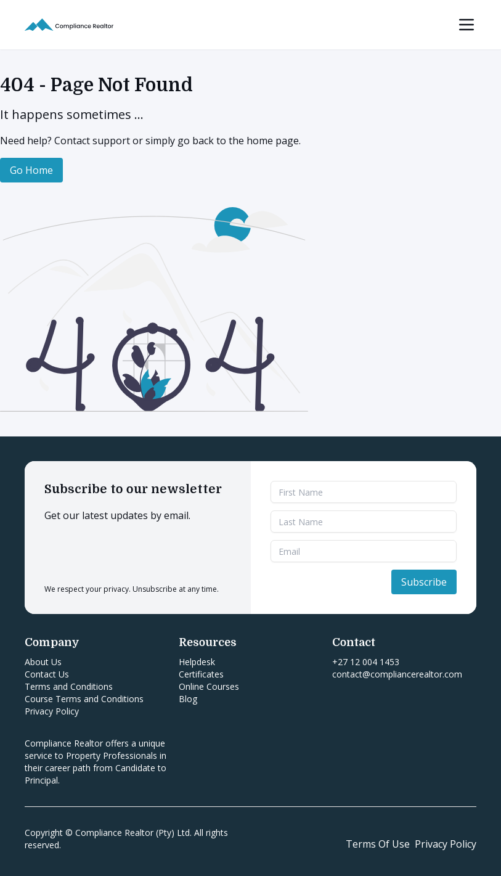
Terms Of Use (378, 844)
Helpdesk (197, 662)
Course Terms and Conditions (84, 699)
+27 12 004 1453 (365, 662)
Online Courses (209, 686)
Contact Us (47, 674)
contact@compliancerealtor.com (397, 674)
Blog (188, 699)
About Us (43, 662)
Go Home (31, 170)
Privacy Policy (52, 711)
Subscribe (424, 582)
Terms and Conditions (69, 686)
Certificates (201, 674)
